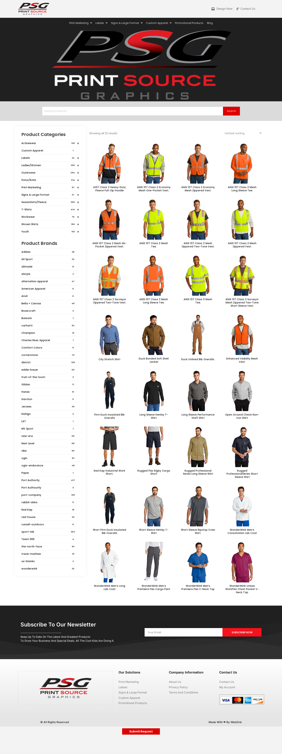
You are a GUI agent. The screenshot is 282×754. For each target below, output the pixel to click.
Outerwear (50, 172)
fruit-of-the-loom (48, 377)
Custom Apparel (48, 150)
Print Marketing (50, 187)
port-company (48, 495)
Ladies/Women (50, 165)
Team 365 (48, 539)
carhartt (48, 326)
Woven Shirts (50, 224)
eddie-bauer (48, 370)
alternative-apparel (48, 281)
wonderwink (48, 569)
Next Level (48, 443)
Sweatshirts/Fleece (50, 202)
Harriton (48, 399)
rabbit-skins (48, 502)
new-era (48, 436)
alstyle (48, 274)
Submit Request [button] (141, 749)
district (48, 362)
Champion (48, 333)
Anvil (48, 296)
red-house (48, 517)
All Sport (48, 259)
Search (231, 111)
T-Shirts (50, 209)
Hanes (48, 392)
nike (48, 451)
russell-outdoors (48, 524)
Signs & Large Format (50, 194)
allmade (48, 267)
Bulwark (48, 318)
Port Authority (48, 480)
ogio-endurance (48, 465)
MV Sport (48, 429)
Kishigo (48, 414)
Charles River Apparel (48, 340)
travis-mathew (48, 554)
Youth (50, 231)
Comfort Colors (48, 348)
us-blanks (48, 561)
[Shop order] (242, 133)
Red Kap (48, 510)
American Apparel (48, 289)
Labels (50, 158)
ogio (48, 458)
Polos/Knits (50, 180)
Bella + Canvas (48, 303)
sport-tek (48, 532)
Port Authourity (48, 488)
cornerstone (48, 355)
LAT (48, 421)
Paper (48, 473)
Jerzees (48, 407)
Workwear (50, 217)
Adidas (48, 252)
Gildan (48, 384)
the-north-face (48, 546)
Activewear (50, 143)
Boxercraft (48, 311)
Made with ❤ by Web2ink (225, 739)
